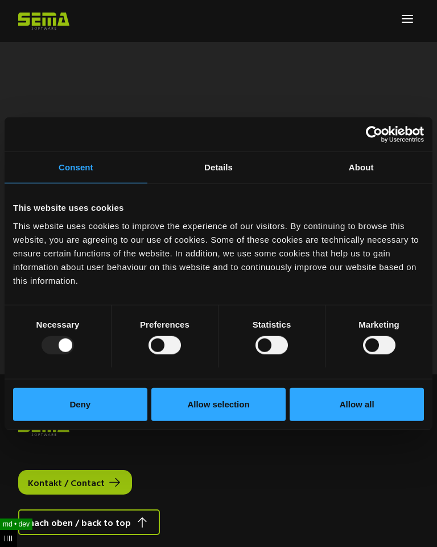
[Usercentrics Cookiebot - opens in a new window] (374, 134)
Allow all (357, 404)
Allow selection (218, 404)
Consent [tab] (76, 167)
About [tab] (361, 167)
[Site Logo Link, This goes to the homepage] (43, 21)
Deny (79, 404)
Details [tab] (218, 167)
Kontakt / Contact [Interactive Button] (66, 482)
